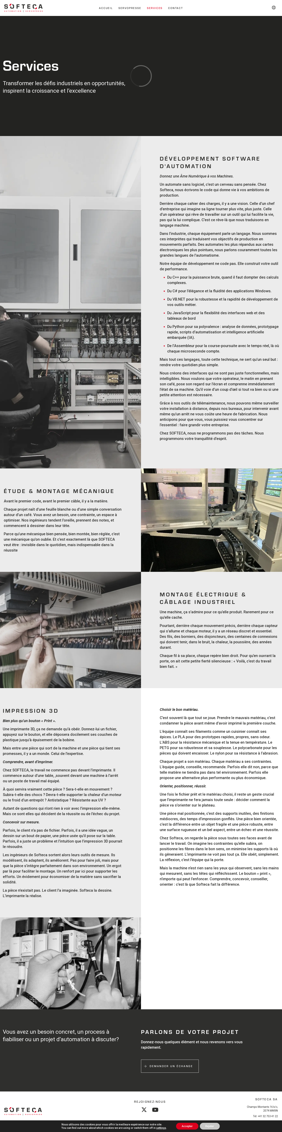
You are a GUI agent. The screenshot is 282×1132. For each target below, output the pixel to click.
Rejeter (210, 1126)
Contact (175, 8)
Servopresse (129, 8)
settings (161, 1127)
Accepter (187, 1126)
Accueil (106, 8)
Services (155, 8)
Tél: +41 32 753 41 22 (265, 1116)
